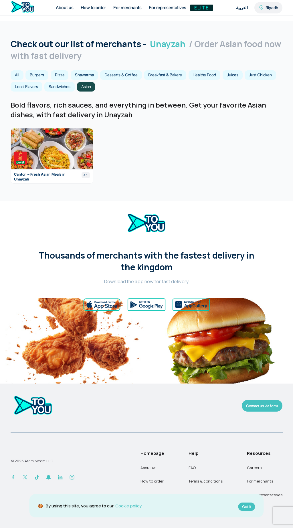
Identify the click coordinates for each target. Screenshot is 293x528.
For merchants (127, 7)
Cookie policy (128, 506)
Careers (254, 467)
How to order (93, 7)
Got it (246, 507)
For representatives (167, 7)
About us (65, 7)
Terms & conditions (206, 481)
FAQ (192, 467)
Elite (201, 8)
